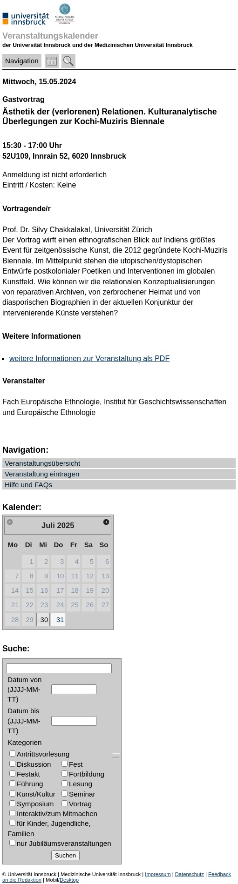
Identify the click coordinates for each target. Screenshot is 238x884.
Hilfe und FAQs (28, 485)
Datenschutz (189, 874)
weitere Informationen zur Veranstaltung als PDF (89, 358)
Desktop (69, 880)
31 (60, 619)
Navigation (22, 61)
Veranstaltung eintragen (42, 474)
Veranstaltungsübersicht (42, 463)
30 (44, 619)
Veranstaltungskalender (50, 35)
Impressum (157, 874)
